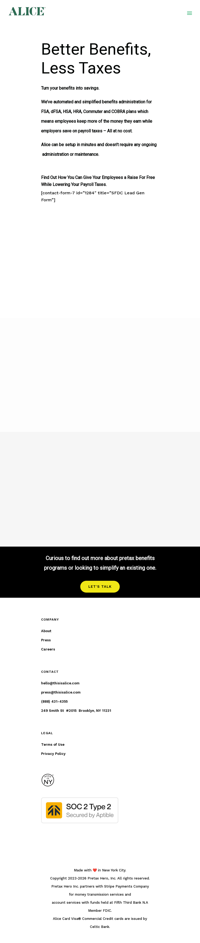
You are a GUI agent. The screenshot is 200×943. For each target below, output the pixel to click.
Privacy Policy (53, 754)
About (46, 631)
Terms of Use (52, 745)
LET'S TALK (100, 587)
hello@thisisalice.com (60, 683)
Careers (48, 649)
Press (46, 640)
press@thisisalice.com (61, 692)
